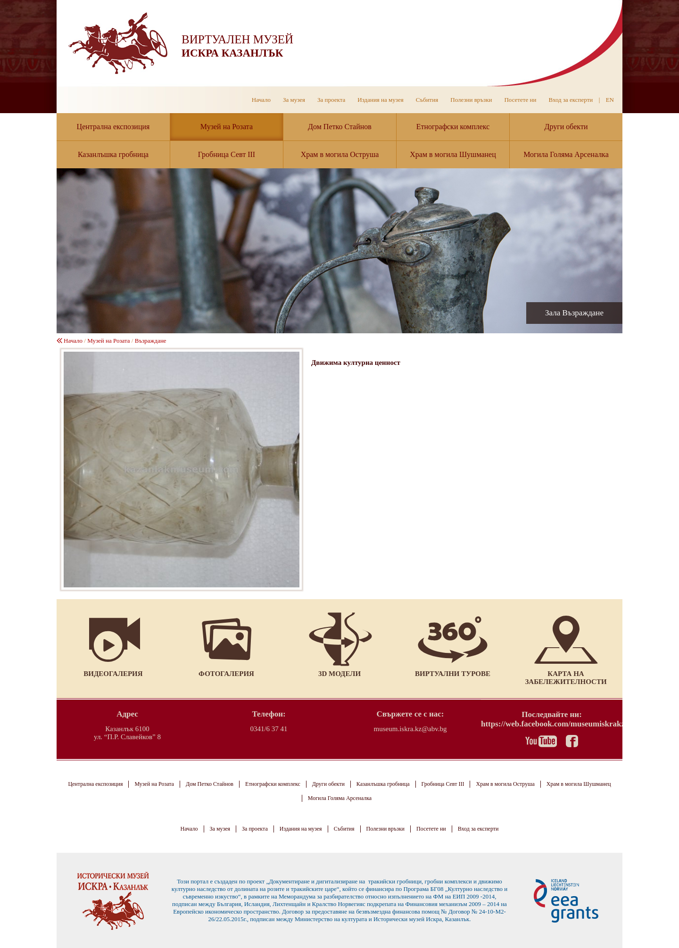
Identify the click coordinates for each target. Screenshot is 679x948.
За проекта (331, 99)
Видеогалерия (112, 673)
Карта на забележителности (565, 677)
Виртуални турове (452, 673)
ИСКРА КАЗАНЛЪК (232, 53)
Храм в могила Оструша (340, 154)
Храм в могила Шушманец (453, 154)
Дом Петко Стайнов (340, 127)
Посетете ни (520, 99)
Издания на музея (380, 99)
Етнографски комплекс (453, 127)
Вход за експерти (570, 99)
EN (610, 99)
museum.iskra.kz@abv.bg (410, 729)
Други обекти (566, 127)
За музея (294, 99)
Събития (427, 99)
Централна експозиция (113, 127)
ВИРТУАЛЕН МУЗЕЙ (237, 39)
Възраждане (150, 340)
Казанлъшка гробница (113, 154)
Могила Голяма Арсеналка (566, 154)
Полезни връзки (471, 99)
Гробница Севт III (226, 154)
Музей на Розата (226, 127)
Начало (261, 99)
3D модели (339, 673)
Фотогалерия (226, 673)
